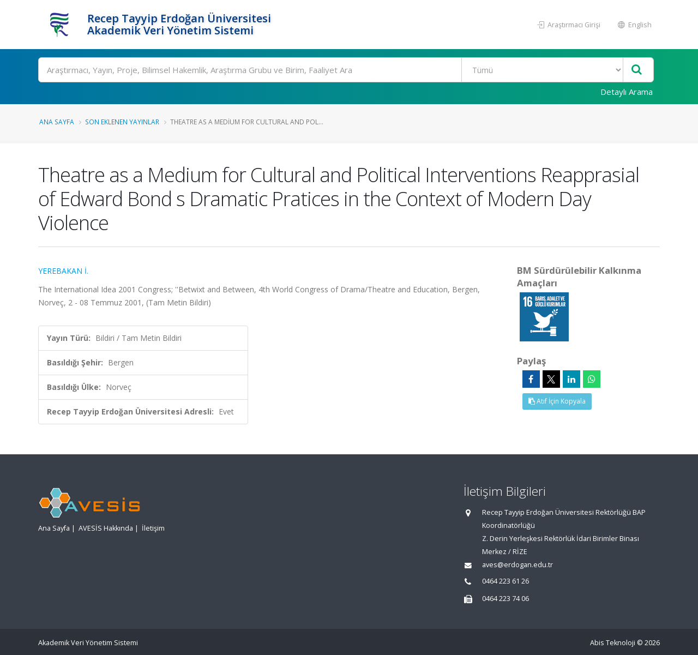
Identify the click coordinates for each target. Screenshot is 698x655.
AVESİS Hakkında (106, 528)
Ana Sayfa (56, 121)
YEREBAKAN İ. (63, 271)
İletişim (153, 528)
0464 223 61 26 (505, 581)
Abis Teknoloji (612, 642)
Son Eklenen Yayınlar (122, 121)
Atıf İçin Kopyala (557, 401)
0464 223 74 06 (505, 598)
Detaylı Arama (626, 91)
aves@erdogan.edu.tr (517, 564)
